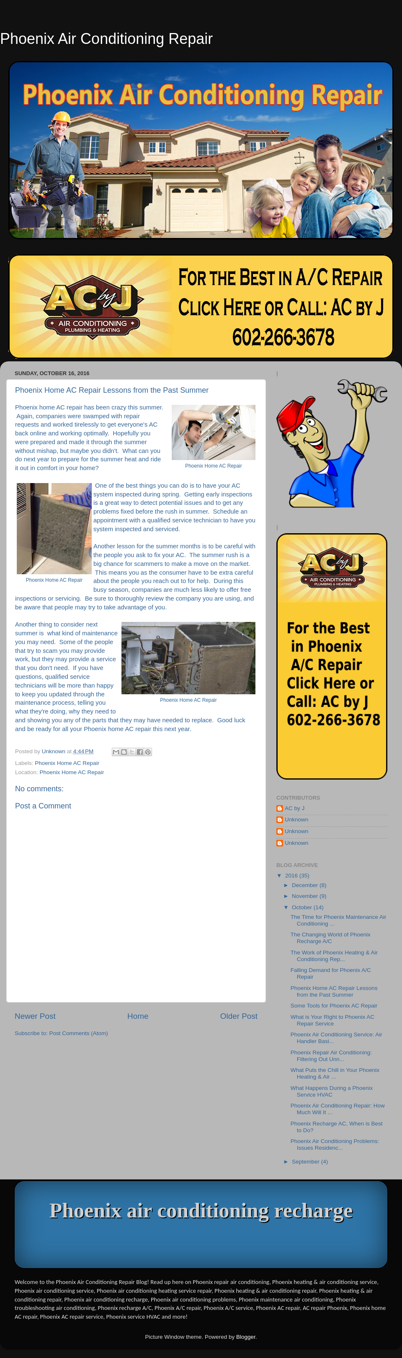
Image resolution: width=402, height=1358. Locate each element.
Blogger (245, 1337)
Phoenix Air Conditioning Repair (106, 38)
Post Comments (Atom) (78, 1033)
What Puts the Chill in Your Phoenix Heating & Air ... (335, 1073)
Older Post (239, 1016)
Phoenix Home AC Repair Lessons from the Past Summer (334, 991)
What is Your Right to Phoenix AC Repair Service (332, 1020)
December (306, 885)
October (303, 907)
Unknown (296, 819)
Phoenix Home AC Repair (67, 763)
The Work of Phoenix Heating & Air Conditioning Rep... (334, 955)
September (306, 1162)
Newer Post (35, 1016)
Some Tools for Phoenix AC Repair (334, 1006)
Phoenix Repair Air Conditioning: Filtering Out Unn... (331, 1055)
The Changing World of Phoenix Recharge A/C (331, 937)
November (306, 896)
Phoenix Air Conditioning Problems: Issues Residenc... (335, 1144)
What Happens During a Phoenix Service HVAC (332, 1091)
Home (137, 1016)
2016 (292, 875)
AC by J (294, 808)
